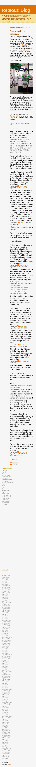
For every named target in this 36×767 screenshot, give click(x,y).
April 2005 (5, 578)
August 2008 (5, 636)
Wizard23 (5, 481)
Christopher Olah (7, 476)
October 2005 (6, 587)
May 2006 (5, 597)
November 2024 (6, 733)
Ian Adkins (5, 478)
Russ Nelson (23, 452)
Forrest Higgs (23, 186)
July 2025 (4, 745)
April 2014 (5, 720)
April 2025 (5, 741)
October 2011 (6, 690)
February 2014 (6, 719)
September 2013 (7, 716)
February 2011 (6, 679)
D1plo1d (4, 486)
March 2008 (5, 629)
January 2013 (6, 705)
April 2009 (5, 647)
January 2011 (6, 677)
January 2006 (6, 591)
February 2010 (6, 662)
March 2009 (5, 646)
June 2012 (5, 699)
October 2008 (6, 639)
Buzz (3, 473)
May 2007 (5, 614)
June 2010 (5, 667)
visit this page (6, 21)
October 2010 (6, 673)
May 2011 (5, 683)
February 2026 (6, 755)
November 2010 (6, 675)
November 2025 (6, 751)
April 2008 (5, 630)
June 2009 (5, 650)
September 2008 (7, 637)
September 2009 (7, 654)
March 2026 (5, 756)
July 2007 (4, 617)
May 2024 (5, 725)
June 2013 (5, 712)
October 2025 (6, 749)
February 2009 (6, 644)
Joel (20, 361)
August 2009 (5, 653)
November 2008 (6, 640)
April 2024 (5, 723)
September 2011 (7, 689)
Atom (10, 764)
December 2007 (6, 624)
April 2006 (5, 595)
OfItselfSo (5, 470)
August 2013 (5, 715)
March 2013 (5, 708)
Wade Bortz (5, 498)
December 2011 (6, 693)
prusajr (4, 472)
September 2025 (7, 748)
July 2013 (4, 713)
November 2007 (6, 623)
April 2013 (5, 709)
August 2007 (5, 618)
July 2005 (4, 583)
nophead (21, 283)
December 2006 (6, 607)
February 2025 (6, 738)
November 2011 (6, 692)
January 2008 (6, 626)
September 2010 (7, 672)
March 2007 (5, 611)
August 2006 (5, 601)
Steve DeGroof (23, 139)
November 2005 (6, 588)
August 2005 (5, 584)
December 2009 (6, 659)
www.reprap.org (26, 15)
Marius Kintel (6, 501)
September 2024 (7, 731)
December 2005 (6, 590)
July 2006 (4, 600)
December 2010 (6, 676)
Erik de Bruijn (6, 475)
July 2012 (4, 700)
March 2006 (5, 594)
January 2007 (6, 608)
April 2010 (5, 664)
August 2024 (5, 729)
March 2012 (5, 696)
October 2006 (6, 604)
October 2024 (6, 732)
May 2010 (5, 666)
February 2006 (6, 593)
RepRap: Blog (16, 10)
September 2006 (7, 603)
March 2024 (5, 722)
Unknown (5, 499)
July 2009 (4, 652)
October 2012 (6, 703)
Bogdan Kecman (7, 489)
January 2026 (6, 754)
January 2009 (6, 643)
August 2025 (5, 746)
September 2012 (7, 702)
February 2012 (6, 695)
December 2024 (6, 735)
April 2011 (5, 682)
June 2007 (5, 616)
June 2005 (5, 581)
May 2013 (5, 710)
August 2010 (5, 670)
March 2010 (5, 663)
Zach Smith (5, 502)
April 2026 (5, 758)
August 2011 (5, 687)
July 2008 (4, 634)
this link (24, 45)
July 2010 (4, 669)
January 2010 (6, 660)
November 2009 (6, 657)
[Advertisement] (7, 537)
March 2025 (5, 739)
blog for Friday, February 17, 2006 (19, 50)
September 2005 (7, 585)
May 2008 (5, 631)
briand (21, 222)
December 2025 (6, 752)
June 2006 (5, 598)
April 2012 (5, 698)
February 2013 (6, 706)
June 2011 (5, 685)
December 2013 (6, 718)
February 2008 (6, 627)
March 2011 (5, 680)
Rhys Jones (5, 493)
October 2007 (6, 621)
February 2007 (6, 610)
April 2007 (5, 613)
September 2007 (7, 620)
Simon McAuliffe (7, 479)
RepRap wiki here (16, 116)
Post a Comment (16, 456)
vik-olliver (22, 385)
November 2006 (6, 606)
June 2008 (5, 633)
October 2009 (6, 656)
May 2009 (5, 649)
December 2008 (6, 641)
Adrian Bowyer (23, 265)
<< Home (13, 460)
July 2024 (4, 728)
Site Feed (5, 570)
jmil (3, 487)
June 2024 (5, 726)
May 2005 (5, 580)
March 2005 (5, 577)
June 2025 (5, 743)
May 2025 (5, 742)
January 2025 (6, 736)
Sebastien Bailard (7, 483)
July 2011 (4, 686)
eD (3, 484)
